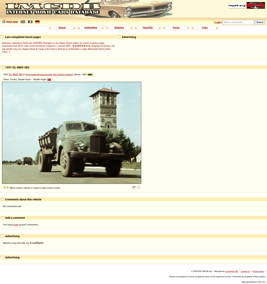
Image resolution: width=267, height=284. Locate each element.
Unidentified (90, 27)
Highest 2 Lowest (56, 45)
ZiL (10, 74)
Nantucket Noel (96, 49)
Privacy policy (258, 271)
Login (218, 22)
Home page (12, 21)
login (16, 224)
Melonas (6, 43)
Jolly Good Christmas (35, 45)
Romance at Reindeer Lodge (72, 49)
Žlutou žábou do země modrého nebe (85, 43)
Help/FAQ (148, 27)
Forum (176, 27)
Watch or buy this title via (23, 243)
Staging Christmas (100, 45)
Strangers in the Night (54, 43)
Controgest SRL (231, 271)
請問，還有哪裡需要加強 (78, 45)
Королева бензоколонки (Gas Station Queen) (49, 74)
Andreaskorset (9, 45)
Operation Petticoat (22, 43)
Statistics (119, 27)
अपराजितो (37, 43)
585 (20, 74)
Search (62, 27)
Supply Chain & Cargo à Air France (39, 49)
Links (204, 27)
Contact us (245, 271)
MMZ (15, 74)
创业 (20, 45)
